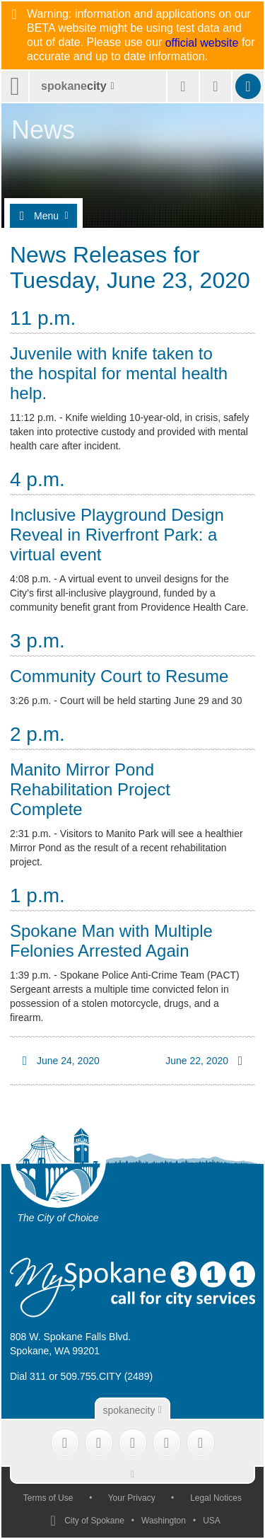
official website (202, 43)
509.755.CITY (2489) (107, 1376)
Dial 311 (28, 1376)
